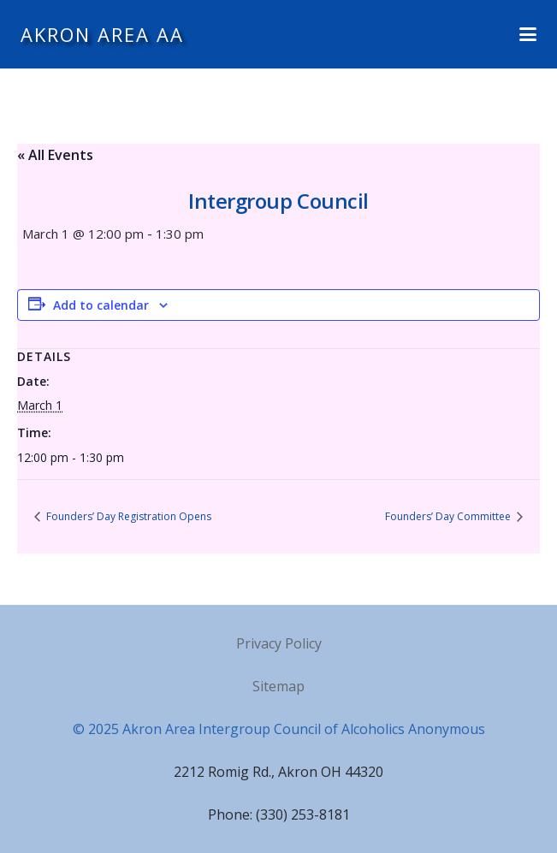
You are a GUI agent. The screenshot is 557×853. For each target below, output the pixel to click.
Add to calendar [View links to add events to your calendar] (101, 305)
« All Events (55, 154)
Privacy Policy (279, 643)
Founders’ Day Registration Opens (127, 516)
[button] (528, 34)
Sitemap (278, 686)
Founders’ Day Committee (449, 516)
